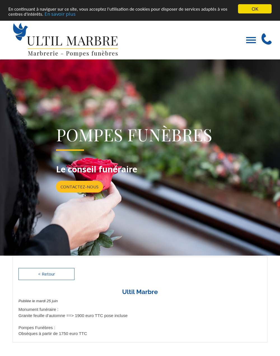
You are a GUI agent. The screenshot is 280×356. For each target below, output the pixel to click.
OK (255, 9)
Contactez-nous (79, 186)
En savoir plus (60, 13)
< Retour (46, 274)
